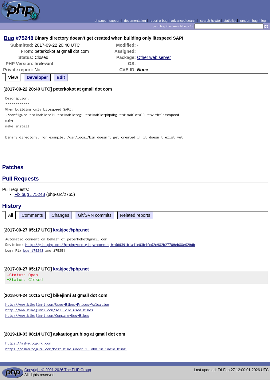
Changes (60, 215)
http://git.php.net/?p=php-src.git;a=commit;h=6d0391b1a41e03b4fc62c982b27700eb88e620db (110, 245)
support (114, 20)
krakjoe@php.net (71, 230)
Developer (37, 77)
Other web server (154, 57)
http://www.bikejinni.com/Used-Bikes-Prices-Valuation (57, 306)
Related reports (135, 215)
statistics (230, 20)
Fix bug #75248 (29, 194)
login (264, 20)
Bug (9, 38)
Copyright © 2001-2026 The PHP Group (57, 372)
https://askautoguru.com (28, 345)
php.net (100, 20)
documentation (135, 20)
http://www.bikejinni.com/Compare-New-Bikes (47, 317)
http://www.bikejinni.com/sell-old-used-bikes (49, 312)
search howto (210, 20)
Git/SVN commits (95, 215)
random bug (249, 20)
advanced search (183, 20)
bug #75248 (33, 250)
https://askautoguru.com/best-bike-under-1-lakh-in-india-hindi (66, 351)
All (10, 215)
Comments (32, 215)
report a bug (158, 20)
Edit (61, 77)
